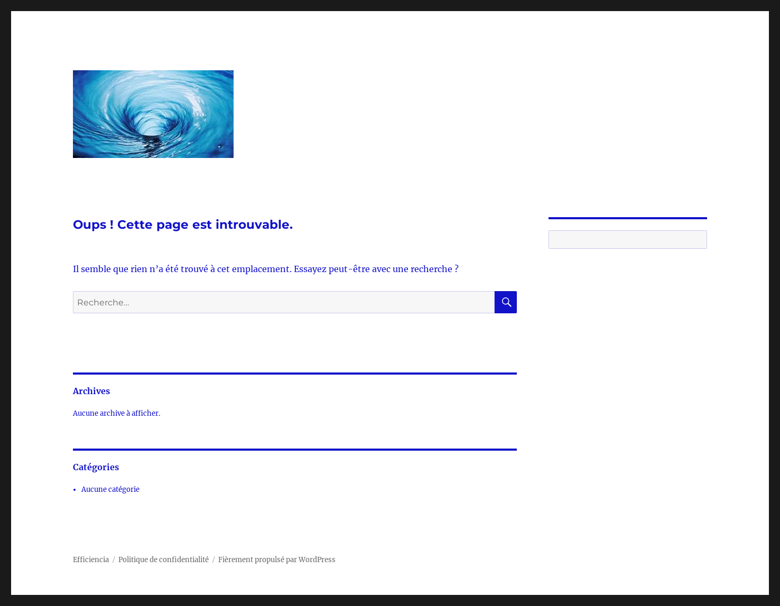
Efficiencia (91, 559)
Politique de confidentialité (163, 559)
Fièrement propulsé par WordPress (277, 559)
